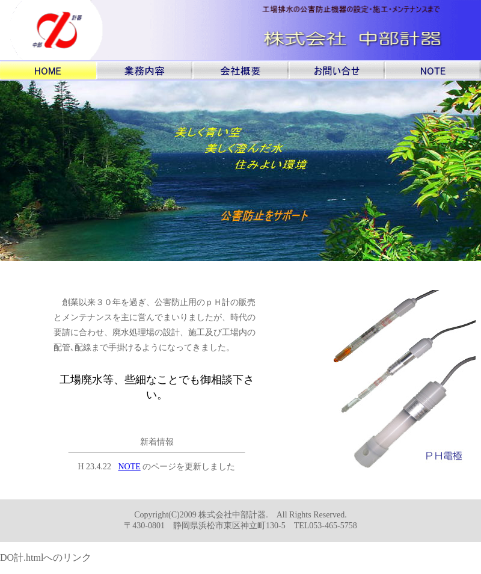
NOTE (129, 466)
